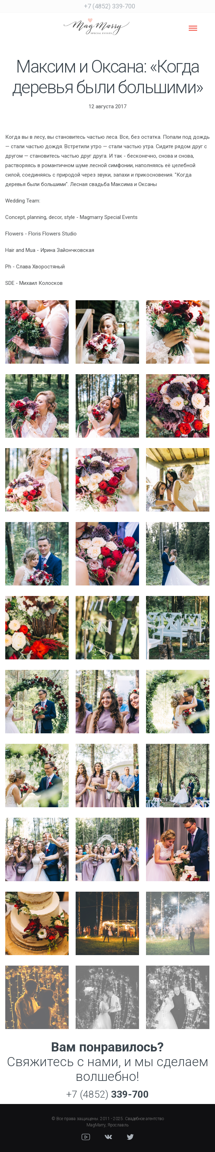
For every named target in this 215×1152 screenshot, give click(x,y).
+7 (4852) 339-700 (109, 6)
